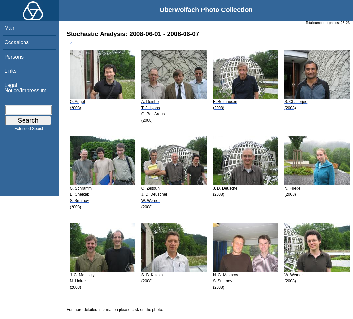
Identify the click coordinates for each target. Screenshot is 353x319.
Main (10, 28)
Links (10, 71)
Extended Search (29, 130)
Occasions (16, 42)
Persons (14, 56)
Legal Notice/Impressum (25, 87)
